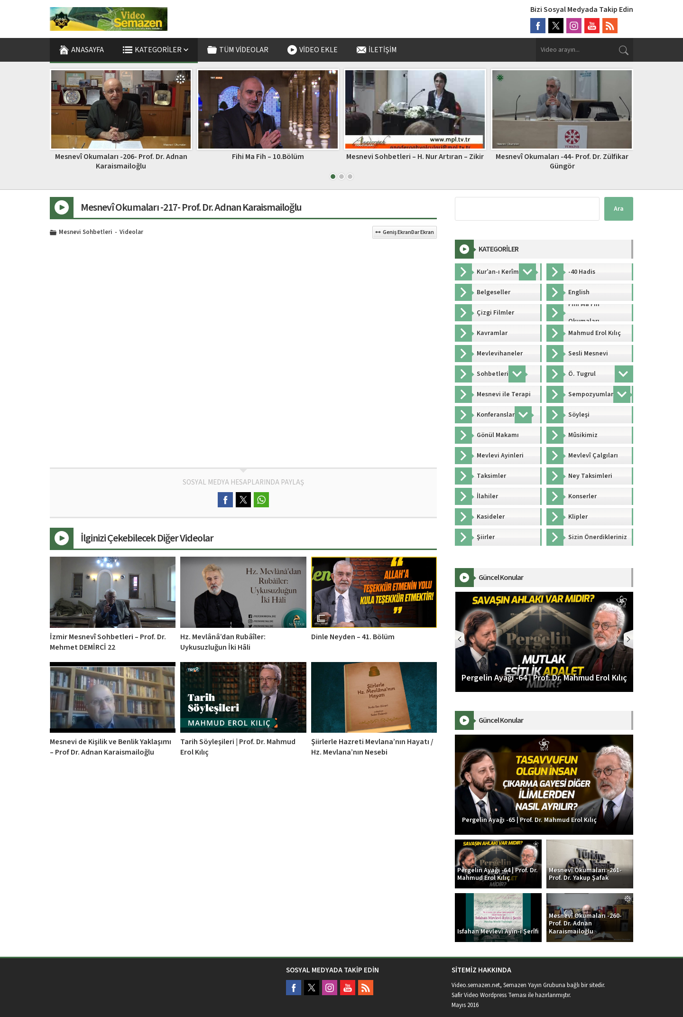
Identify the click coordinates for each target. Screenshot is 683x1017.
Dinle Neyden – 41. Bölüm (353, 637)
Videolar (131, 232)
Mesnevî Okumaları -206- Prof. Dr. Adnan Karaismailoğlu (268, 161)
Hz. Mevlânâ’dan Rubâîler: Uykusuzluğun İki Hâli (223, 642)
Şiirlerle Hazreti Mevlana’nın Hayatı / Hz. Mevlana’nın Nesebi (372, 747)
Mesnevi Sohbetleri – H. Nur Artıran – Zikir (562, 156)
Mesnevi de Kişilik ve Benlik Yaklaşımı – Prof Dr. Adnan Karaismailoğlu (110, 747)
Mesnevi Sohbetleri (85, 232)
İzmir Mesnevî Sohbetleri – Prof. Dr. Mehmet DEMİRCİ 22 (108, 642)
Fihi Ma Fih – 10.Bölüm (415, 156)
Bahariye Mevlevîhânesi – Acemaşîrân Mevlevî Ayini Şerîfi (121, 161)
